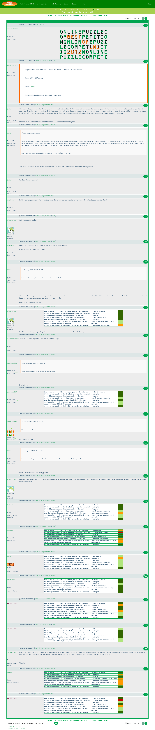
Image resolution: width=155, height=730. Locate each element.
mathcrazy (11, 200)
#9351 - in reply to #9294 (43, 624)
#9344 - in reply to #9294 (42, 475)
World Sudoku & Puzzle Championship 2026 (77, 12)
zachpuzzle (11, 652)
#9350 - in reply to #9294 (42, 599)
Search (66, 4)
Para (9, 133)
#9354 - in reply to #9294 (42, 668)
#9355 (53, 694)
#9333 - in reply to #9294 (43, 216)
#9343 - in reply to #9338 (42, 442)
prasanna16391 (12, 363)
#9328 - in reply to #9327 (42, 176)
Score (90, 9)
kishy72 (10, 530)
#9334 (53, 241)
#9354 (53, 668)
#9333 (53, 216)
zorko (9, 556)
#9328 (53, 176)
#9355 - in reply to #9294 (42, 694)
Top (145, 25)
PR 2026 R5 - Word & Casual (65, 9)
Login (150, 4)
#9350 (53, 599)
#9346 (53, 500)
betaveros (11, 579)
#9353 (53, 648)
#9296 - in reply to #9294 (43, 60)
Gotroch (10, 505)
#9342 (53, 413)
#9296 (53, 60)
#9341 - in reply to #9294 (42, 388)
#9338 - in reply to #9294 (42, 307)
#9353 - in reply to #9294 (42, 648)
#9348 (53, 552)
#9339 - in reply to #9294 (42, 334)
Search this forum (14, 726)
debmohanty (12, 422)
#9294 (37, 25)
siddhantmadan (13, 339)
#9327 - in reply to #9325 (42, 125)
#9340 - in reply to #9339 (42, 355)
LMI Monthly (56, 4)
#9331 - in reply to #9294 (42, 196)
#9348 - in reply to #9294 (42, 552)
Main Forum (24, 3)
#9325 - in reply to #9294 (42, 105)
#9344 (53, 475)
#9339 (53, 334)
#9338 (53, 307)
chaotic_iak (11, 220)
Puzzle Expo (44, 4)
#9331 (53, 196)
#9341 (53, 388)
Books (82, 4)
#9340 (53, 355)
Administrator (12, 29)
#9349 (53, 575)
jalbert (9, 109)
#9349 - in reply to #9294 (42, 575)
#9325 (53, 105)
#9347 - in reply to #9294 (43, 526)
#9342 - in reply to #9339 (42, 413)
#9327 (53, 125)
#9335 (53, 261)
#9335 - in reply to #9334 (42, 261)
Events (75, 4)
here (33, 87)
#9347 (53, 526)
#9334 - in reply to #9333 (43, 241)
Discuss (97, 9)
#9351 (53, 624)
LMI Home (34, 3)
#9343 (53, 442)
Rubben (10, 672)
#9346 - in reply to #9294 (42, 500)
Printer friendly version (16, 729)
